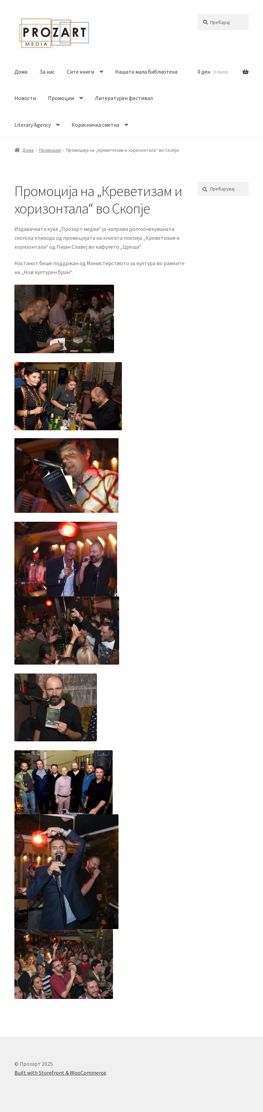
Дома (20, 71)
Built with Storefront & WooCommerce (60, 1072)
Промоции (61, 98)
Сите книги (80, 71)
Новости (25, 98)
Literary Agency (32, 124)
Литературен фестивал (124, 98)
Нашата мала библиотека (146, 71)
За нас (47, 71)
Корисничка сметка (95, 124)
